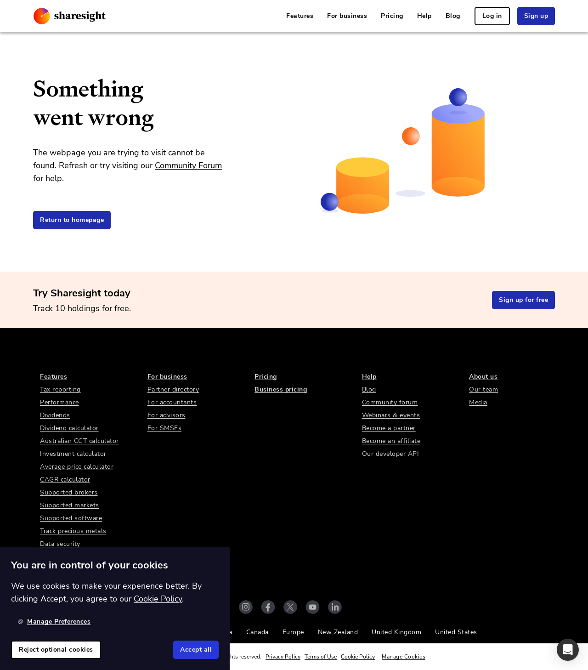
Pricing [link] (392, 15)
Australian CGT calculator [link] (79, 441)
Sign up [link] (536, 15)
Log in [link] (492, 15)
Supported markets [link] (69, 505)
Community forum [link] (390, 402)
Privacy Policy (283, 656)
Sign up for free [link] (523, 299)
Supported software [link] (71, 518)
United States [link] (456, 632)
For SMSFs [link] (164, 428)
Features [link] (299, 15)
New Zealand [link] (338, 632)
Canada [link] (257, 632)
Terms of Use (321, 656)
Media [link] (478, 402)
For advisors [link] (166, 415)
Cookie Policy (358, 656)
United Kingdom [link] (396, 632)
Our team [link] (483, 389)
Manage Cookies (403, 656)
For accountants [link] (172, 402)
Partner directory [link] (173, 389)
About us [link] (483, 376)
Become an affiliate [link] (391, 441)
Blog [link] (453, 15)
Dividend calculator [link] (69, 428)
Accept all (196, 649)
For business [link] (347, 15)
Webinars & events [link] (391, 415)
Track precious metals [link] (73, 531)
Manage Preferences (54, 621)
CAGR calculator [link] (65, 479)
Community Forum (188, 165)
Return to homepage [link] (72, 220)
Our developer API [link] (390, 453)
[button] (568, 650)
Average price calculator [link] (76, 466)
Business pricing (280, 389)
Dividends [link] (55, 415)
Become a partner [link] (389, 428)
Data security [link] (60, 543)
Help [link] (424, 15)
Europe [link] (293, 632)
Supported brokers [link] (69, 492)
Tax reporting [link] (60, 389)
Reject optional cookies (56, 649)
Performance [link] (59, 402)
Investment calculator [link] (73, 453)
